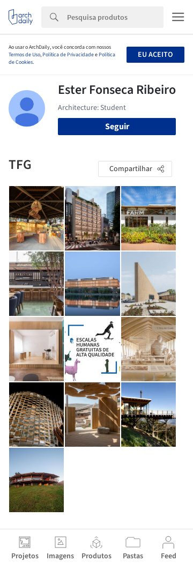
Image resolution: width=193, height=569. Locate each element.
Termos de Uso (24, 54)
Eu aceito (155, 54)
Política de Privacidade (68, 54)
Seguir (117, 126)
